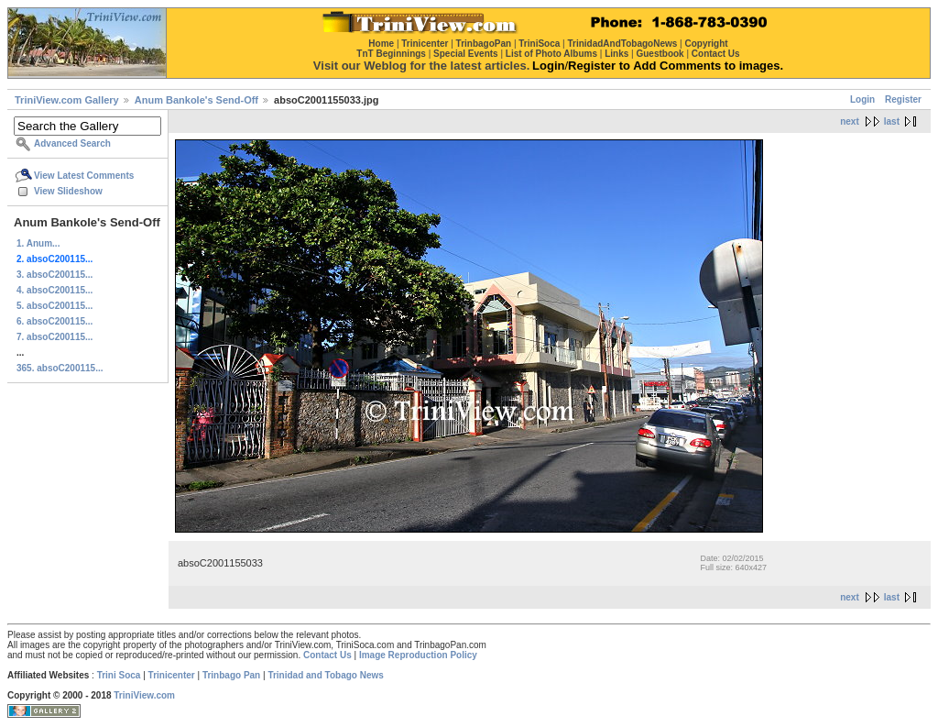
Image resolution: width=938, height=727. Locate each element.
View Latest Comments (84, 176)
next (849, 121)
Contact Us (327, 655)
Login (862, 99)
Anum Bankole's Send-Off (196, 99)
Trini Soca (119, 675)
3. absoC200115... (54, 275)
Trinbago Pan (231, 675)
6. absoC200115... (54, 321)
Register (903, 99)
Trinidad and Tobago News (325, 675)
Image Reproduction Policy (418, 655)
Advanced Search (72, 143)
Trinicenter (171, 675)
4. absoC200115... (54, 290)
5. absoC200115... (54, 306)
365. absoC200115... (60, 368)
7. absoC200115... (54, 337)
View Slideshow (68, 191)
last (892, 121)
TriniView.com (144, 695)
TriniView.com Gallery (67, 99)
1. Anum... (38, 243)
